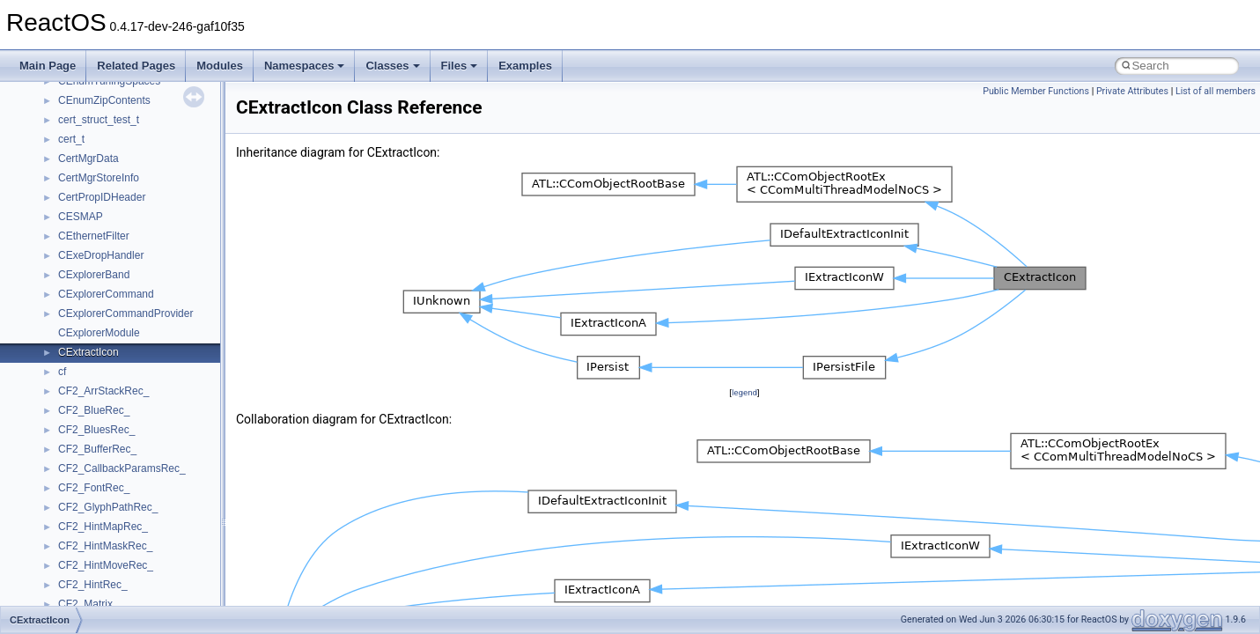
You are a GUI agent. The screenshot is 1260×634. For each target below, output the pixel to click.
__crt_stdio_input (98, 260)
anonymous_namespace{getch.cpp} (142, 473)
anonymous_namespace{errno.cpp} (141, 434)
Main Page (47, 65)
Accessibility (86, 318)
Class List (67, 240)
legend (744, 392)
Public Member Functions (1036, 91)
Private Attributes (1132, 91)
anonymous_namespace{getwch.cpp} (145, 492)
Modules (219, 65)
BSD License (60, 105)
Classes (392, 65)
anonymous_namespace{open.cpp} (141, 550)
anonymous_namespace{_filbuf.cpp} (143, 356)
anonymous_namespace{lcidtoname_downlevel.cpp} (181, 511)
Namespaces (304, 65)
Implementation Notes (81, 85)
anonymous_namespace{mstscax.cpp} (148, 531)
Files (459, 65)
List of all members (1215, 91)
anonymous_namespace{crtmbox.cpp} (148, 415)
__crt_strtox (86, 298)
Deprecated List (67, 163)
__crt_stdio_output (101, 279)
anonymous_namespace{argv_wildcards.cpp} (164, 376)
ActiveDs (78, 337)
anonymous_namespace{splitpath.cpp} (148, 589)
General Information (76, 124)
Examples (525, 65)
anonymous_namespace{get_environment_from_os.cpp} (190, 453)
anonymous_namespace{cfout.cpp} (140, 395)
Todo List (51, 143)
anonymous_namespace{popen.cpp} (144, 570)
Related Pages (136, 65)
